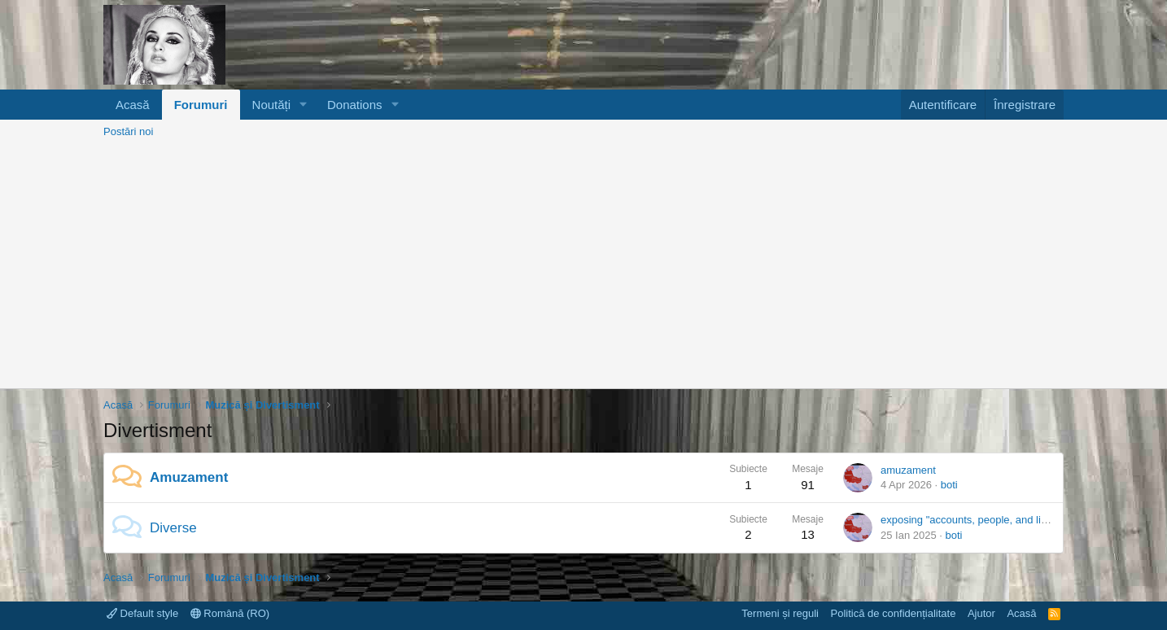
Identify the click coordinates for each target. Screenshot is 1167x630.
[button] (303, 105)
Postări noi (128, 131)
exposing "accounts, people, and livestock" (981, 520)
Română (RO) (230, 613)
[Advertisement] (583, 266)
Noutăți (271, 105)
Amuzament (189, 477)
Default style (142, 613)
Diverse (173, 528)
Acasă (133, 105)
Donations (354, 105)
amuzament (908, 470)
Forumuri (201, 105)
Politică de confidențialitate (892, 613)
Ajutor (981, 613)
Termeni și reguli (780, 613)
